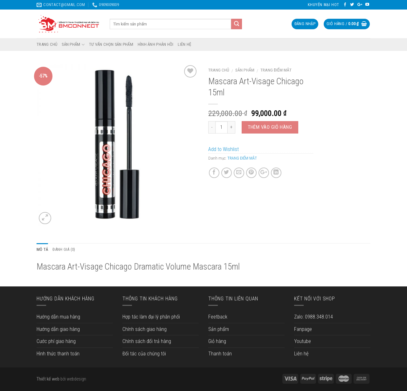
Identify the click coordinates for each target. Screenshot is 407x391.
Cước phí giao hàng (56, 341)
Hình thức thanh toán (58, 354)
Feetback (217, 317)
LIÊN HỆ (184, 44)
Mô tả (42, 249)
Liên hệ (301, 354)
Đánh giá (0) (63, 249)
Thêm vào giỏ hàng (270, 127)
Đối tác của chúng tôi (144, 354)
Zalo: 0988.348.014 (313, 317)
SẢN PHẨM (73, 45)
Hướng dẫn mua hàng (58, 317)
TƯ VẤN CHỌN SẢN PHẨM (111, 44)
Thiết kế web (48, 379)
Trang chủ (218, 69)
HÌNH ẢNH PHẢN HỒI (155, 44)
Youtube (302, 341)
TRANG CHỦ (47, 44)
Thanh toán (220, 354)
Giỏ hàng (217, 341)
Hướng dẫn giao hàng (58, 329)
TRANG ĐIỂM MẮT (276, 69)
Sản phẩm (244, 69)
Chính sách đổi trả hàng (146, 341)
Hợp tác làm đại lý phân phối (151, 317)
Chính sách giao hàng (144, 329)
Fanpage (303, 329)
